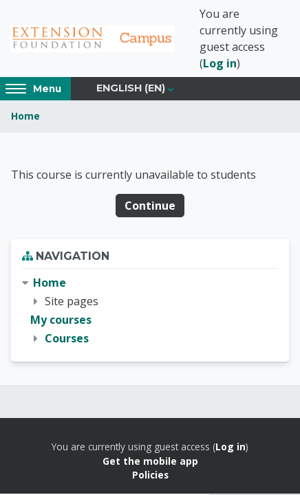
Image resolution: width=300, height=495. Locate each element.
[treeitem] (150, 311)
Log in (220, 63)
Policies (150, 474)
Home (25, 115)
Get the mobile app (150, 461)
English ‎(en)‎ (130, 88)
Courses (67, 338)
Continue (150, 205)
